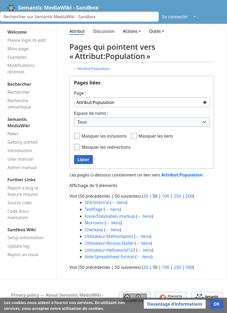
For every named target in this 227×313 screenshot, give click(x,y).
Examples (16, 57)
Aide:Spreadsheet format (109, 257)
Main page (17, 49)
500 (189, 196)
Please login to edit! (26, 40)
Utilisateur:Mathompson (109, 236)
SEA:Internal (97, 202)
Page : (80, 93)
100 (165, 196)
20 (145, 196)
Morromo (94, 223)
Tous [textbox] (82, 122)
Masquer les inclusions (103, 136)
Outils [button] (155, 31)
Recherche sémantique (19, 104)
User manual (20, 159)
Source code (19, 203)
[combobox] (142, 102)
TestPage (94, 209)
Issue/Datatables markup (110, 216)
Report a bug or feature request (23, 191)
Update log (18, 246)
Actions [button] (130, 31)
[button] (175, 304)
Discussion (104, 31)
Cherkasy (94, 230)
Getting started (22, 142)
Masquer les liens (156, 136)
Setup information (25, 238)
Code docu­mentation (18, 214)
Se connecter (175, 17)
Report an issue (22, 254)
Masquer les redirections (105, 147)
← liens (118, 202)
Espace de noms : (91, 113)
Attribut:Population (94, 68)
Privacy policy (25, 295)
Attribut (77, 31)
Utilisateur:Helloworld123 (110, 250)
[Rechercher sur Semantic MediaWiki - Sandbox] (79, 17)
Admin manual (22, 167)
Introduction (19, 150)
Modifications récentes (20, 68)
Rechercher (18, 92)
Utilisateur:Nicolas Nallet (109, 243)
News (12, 134)
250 (177, 196)
